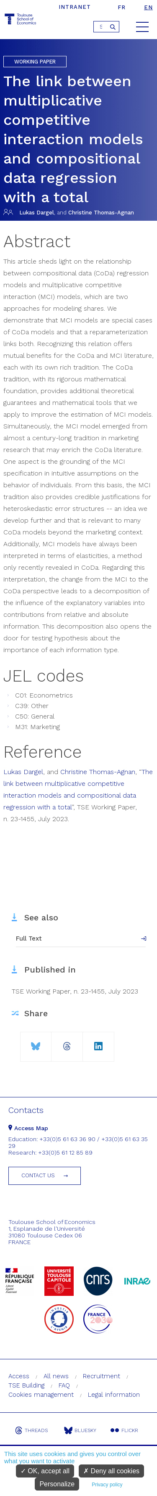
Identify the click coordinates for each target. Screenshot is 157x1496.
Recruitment (101, 1376)
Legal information (114, 1394)
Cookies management (41, 1394)
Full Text (29, 938)
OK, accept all (45, 1471)
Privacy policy (107, 1485)
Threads (31, 1430)
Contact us (38, 1175)
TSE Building (26, 1385)
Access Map (28, 1128)
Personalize (57, 1484)
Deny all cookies (111, 1471)
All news (56, 1376)
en (148, 7)
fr (122, 7)
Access (18, 1376)
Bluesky (80, 1430)
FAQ (64, 1385)
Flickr (124, 1430)
